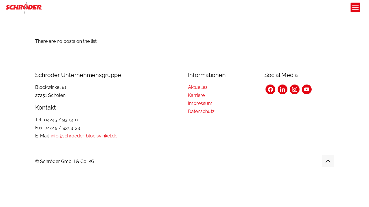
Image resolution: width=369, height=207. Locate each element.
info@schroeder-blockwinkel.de (84, 136)
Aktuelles (198, 87)
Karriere (196, 95)
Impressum (200, 103)
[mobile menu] (355, 7)
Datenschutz (201, 111)
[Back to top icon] (328, 161)
